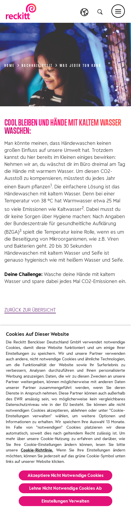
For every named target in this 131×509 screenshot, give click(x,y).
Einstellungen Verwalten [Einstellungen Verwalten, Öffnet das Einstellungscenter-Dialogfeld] (65, 501)
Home (12, 64)
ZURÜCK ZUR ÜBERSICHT (30, 310)
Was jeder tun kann (80, 64)
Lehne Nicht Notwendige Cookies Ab (65, 488)
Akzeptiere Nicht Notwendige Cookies (65, 475)
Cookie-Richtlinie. (37, 450)
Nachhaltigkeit (40, 64)
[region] (65, 417)
